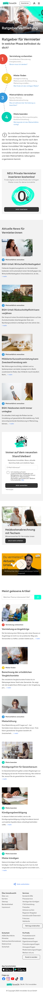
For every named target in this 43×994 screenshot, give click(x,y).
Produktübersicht (28, 936)
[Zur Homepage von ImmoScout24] (9, 4)
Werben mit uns (28, 953)
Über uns (5, 896)
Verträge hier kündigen (30, 902)
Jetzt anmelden (22, 485)
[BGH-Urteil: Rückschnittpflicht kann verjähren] (21, 306)
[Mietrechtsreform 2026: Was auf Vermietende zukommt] (21, 355)
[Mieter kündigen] (21, 852)
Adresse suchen (28, 910)
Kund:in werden (31, 957)
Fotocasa (25, 918)
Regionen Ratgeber (29, 913)
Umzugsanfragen (28, 947)
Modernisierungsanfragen (32, 950)
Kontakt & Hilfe (27, 896)
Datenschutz (6, 944)
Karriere (5, 899)
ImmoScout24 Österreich (31, 916)
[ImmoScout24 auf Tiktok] (17, 980)
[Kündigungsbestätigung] (21, 806)
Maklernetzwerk (28, 939)
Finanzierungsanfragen (31, 944)
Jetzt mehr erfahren (15, 541)
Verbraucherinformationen (11, 941)
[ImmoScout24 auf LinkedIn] (21, 980)
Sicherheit (5, 947)
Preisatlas (26, 907)
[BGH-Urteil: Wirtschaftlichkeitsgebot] (21, 258)
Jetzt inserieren (21, 209)
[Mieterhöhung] (21, 715)
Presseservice (27, 899)
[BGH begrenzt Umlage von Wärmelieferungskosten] (21, 404)
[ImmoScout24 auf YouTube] (13, 980)
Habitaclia (26, 921)
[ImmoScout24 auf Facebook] (4, 980)
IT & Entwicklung (28, 904)
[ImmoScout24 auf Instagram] (8, 980)
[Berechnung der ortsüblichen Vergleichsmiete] (21, 668)
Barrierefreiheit (7, 904)
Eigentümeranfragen (30, 941)
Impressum (6, 907)
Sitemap (5, 902)
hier (22, 480)
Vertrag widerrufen (32, 926)
